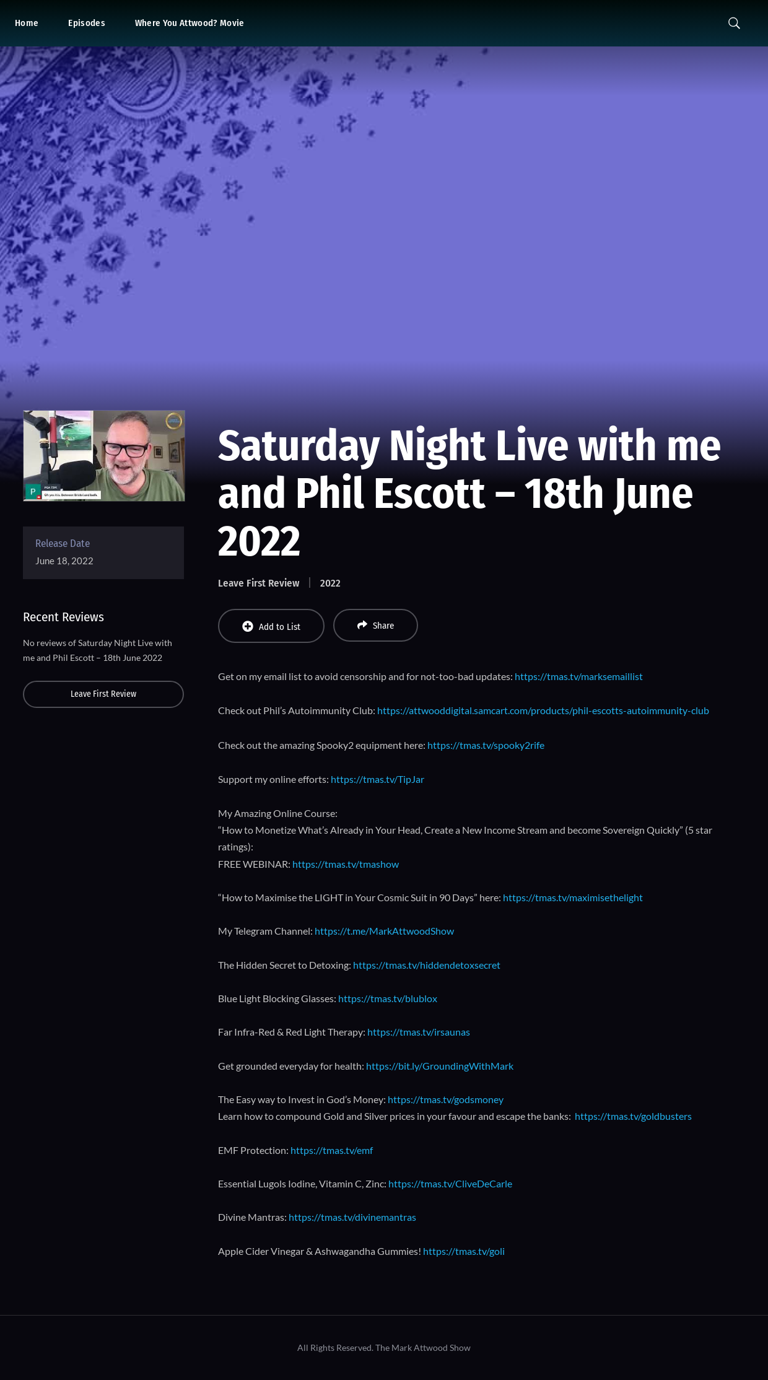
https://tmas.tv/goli (464, 1251)
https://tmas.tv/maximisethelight (573, 897)
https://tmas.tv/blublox (387, 998)
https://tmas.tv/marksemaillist (579, 676)
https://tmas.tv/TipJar (377, 779)
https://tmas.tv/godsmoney (446, 1099)
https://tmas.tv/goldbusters (633, 1116)
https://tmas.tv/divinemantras (352, 1217)
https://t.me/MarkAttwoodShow (384, 931)
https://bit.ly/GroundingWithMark (439, 1066)
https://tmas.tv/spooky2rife (485, 745)
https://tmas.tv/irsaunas (418, 1031)
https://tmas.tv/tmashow (345, 864)
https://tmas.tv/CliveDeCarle (450, 1183)
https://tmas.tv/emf (331, 1150)
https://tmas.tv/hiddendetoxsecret (426, 965)
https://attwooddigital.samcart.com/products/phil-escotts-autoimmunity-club (543, 710)
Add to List (271, 626)
